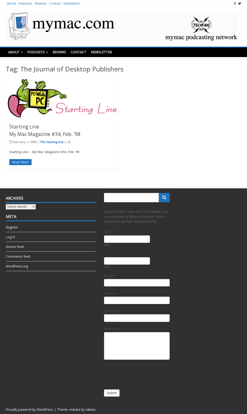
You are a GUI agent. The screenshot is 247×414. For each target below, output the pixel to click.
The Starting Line (52, 142)
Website (110, 293)
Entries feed (15, 246)
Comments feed (18, 256)
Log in (10, 237)
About (11, 3)
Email (109, 276)
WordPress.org (17, 266)
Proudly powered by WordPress (29, 409)
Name (109, 232)
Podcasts (25, 3)
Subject (111, 311)
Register (12, 227)
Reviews (41, 3)
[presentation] (139, 373)
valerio (90, 409)
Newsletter (71, 3)
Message (112, 329)
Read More (20, 162)
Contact (55, 3)
